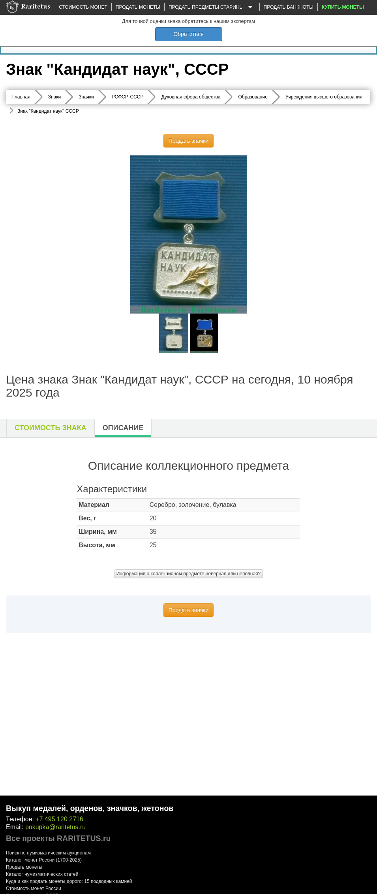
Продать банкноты (288, 7)
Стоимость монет (83, 7)
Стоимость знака (50, 428)
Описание (123, 428)
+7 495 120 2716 (59, 819)
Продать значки (188, 141)
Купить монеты (343, 7)
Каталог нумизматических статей (42, 874)
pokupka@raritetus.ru (55, 827)
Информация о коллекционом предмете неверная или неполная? (188, 573)
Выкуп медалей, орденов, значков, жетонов (89, 808)
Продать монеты (138, 7)
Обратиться (188, 34)
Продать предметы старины (212, 7)
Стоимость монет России (33, 888)
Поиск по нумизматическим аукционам (48, 853)
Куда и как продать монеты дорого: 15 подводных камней (69, 881)
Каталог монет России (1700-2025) (44, 860)
